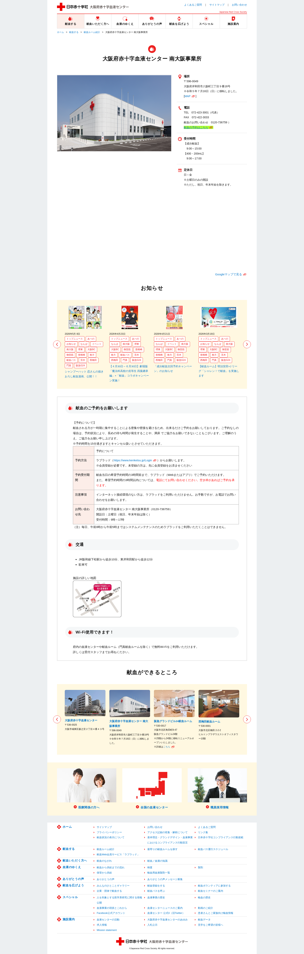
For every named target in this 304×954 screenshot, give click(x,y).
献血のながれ (104, 860)
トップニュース (74, 338)
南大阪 (69, 349)
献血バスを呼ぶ (156, 890)
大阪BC (91, 349)
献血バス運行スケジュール (213, 849)
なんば (83, 344)
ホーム (60, 32)
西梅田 (93, 360)
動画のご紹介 (205, 907)
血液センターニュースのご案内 (165, 907)
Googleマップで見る (228, 274)
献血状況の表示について (110, 837)
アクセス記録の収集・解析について (167, 832)
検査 (149, 867)
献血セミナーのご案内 (210, 890)
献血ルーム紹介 (92, 32)
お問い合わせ (239, 4)
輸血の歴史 (204, 897)
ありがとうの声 (73, 879)
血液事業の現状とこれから (112, 907)
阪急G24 (80, 365)
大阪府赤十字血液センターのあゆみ (167, 919)
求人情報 (102, 924)
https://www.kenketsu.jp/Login (133, 460)
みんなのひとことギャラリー (113, 885)
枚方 (92, 354)
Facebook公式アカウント (111, 913)
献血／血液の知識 (157, 860)
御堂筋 (69, 354)
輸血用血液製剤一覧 (158, 872)
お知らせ (71, 344)
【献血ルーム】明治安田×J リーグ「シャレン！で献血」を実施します (219, 371)
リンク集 (203, 832)
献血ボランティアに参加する (214, 885)
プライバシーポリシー (109, 832)
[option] (85, 342)
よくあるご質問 (193, 4)
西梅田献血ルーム (209, 721)
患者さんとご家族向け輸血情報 (215, 913)
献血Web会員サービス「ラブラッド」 (118, 854)
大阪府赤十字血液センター (81, 720)
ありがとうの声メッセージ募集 (165, 879)
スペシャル (70, 897)
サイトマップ (217, 4)
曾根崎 (81, 354)
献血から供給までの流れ (110, 867)
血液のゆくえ (72, 867)
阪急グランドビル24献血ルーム (173, 721)
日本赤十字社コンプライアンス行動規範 (220, 837)
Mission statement (107, 930)
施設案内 (69, 919)
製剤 (200, 867)
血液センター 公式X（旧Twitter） (166, 913)
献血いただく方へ (75, 860)
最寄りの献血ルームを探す (162, 849)
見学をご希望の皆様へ (210, 924)
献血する (74, 32)
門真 (68, 365)
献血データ (204, 919)
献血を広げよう (73, 885)
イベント (96, 344)
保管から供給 (104, 872)
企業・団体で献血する (109, 890)
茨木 (82, 360)
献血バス (71, 360)
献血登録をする (156, 885)
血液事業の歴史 (156, 897)
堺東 (80, 349)
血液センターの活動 (108, 919)
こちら (166, 746)
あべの (90, 338)
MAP (188, 96)
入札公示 (152, 924)
